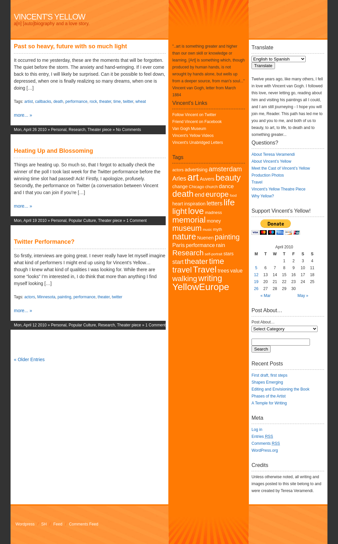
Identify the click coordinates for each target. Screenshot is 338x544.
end (199, 194)
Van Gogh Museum (189, 128)
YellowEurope (200, 286)
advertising (196, 169)
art (193, 177)
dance (226, 186)
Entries (262, 436)
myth (217, 229)
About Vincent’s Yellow (271, 161)
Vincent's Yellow (49, 16)
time (116, 101)
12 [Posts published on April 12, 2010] (256, 274)
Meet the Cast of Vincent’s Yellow (281, 168)
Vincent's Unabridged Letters (197, 142)
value (236, 270)
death (58, 101)
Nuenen (205, 237)
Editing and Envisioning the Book (280, 389)
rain (220, 245)
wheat (140, 101)
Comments (266, 443)
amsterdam (225, 169)
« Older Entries (29, 359)
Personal (58, 129)
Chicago (196, 187)
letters (214, 203)
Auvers (207, 179)
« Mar (265, 295)
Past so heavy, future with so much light (70, 46)
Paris (178, 245)
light (179, 211)
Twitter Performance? (44, 241)
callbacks (43, 101)
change (180, 186)
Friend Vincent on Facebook (197, 121)
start (178, 262)
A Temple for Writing (269, 403)
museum (187, 228)
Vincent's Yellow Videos (193, 135)
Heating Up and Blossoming (53, 150)
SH (44, 524)
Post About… (263, 322)
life (229, 202)
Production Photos (268, 175)
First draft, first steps (269, 375)
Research (77, 129)
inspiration (195, 203)
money (214, 221)
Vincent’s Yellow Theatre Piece (278, 189)
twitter (128, 101)
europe (217, 194)
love (196, 211)
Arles (179, 178)
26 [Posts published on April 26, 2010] (256, 288)
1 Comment (136, 220)
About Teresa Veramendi (273, 154)
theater (105, 101)
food (233, 195)
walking (184, 278)
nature (184, 236)
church (211, 187)
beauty (228, 177)
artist (28, 101)
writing (210, 278)
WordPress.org (265, 450)
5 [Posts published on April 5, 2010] (256, 268)
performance (76, 101)
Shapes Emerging (267, 382)
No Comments (128, 129)
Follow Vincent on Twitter (194, 114)
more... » (23, 115)
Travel (205, 269)
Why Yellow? (263, 196)
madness (213, 212)
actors (29, 297)
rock (93, 101)
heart (177, 203)
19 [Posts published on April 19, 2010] (256, 281)
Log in (257, 429)
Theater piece (99, 129)
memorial (189, 219)
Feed (57, 524)
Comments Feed (83, 524)
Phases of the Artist (269, 396)
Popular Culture (82, 220)
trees (223, 270)
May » (302, 295)
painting (64, 297)
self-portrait (213, 254)
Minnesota (46, 297)
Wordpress (25, 524)
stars (228, 253)
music (207, 229)
